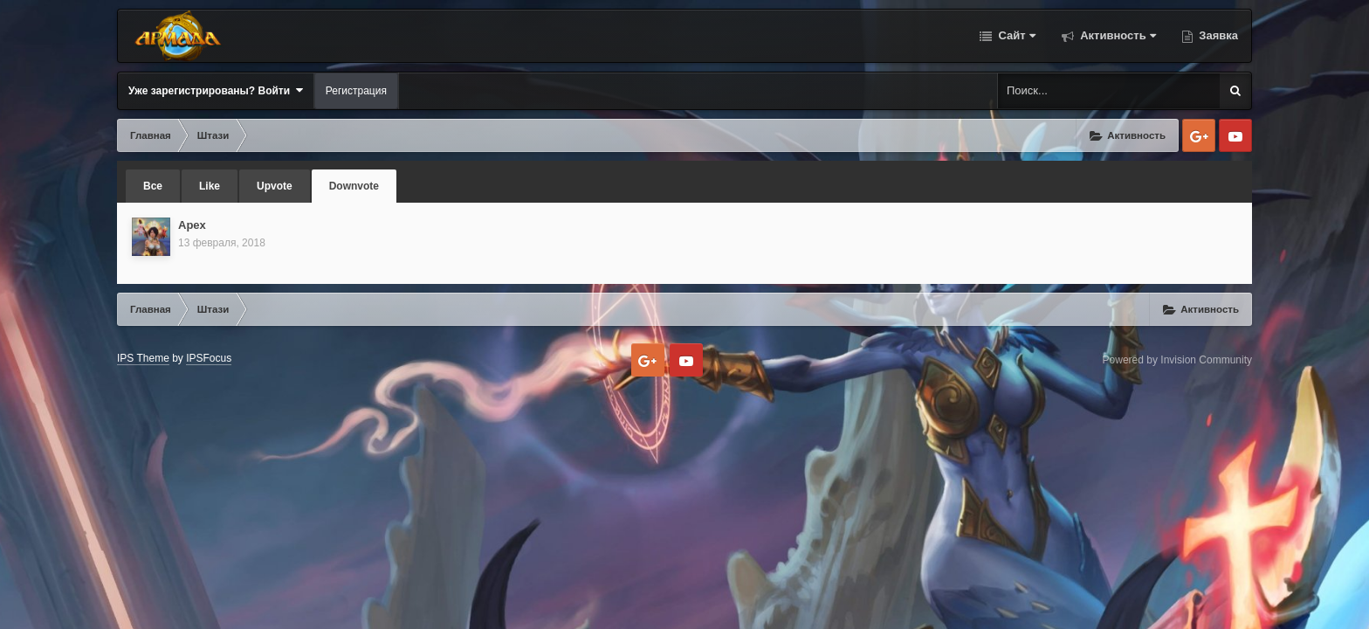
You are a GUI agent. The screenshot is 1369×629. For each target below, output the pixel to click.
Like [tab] (209, 186)
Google (1198, 135)
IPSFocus (208, 358)
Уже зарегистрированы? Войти (215, 90)
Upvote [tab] (274, 186)
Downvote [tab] (354, 186)
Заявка (1217, 35)
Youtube (1235, 135)
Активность (1116, 35)
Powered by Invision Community (1177, 360)
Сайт (1015, 35)
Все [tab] (152, 186)
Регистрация (356, 91)
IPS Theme (143, 358)
